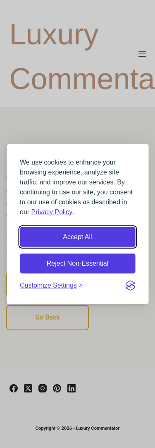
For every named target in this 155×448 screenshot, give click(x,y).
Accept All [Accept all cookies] (77, 236)
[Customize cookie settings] (51, 285)
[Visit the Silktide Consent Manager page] (130, 285)
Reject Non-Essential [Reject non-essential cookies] (77, 262)
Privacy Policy (52, 211)
